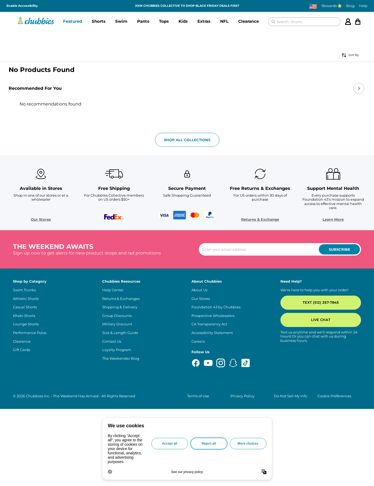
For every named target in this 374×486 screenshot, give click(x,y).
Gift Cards (21, 458)
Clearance (248, 21)
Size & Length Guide (120, 441)
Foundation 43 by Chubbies (215, 416)
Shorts (98, 21)
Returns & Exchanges (121, 407)
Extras (203, 21)
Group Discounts (117, 424)
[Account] (348, 21)
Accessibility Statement (212, 441)
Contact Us (111, 450)
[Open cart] (358, 21)
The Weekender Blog (120, 467)
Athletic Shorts (26, 407)
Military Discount (117, 433)
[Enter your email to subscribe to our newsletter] (280, 358)
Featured (72, 21)
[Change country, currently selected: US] (313, 6)
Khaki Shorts (24, 424)
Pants (143, 21)
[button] (72, 21)
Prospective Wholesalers (212, 424)
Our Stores (41, 328)
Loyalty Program (116, 458)
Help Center (113, 398)
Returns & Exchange (260, 328)
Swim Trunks (24, 398)
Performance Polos (29, 441)
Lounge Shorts (26, 433)
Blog (350, 6)
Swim (121, 21)
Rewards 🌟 (332, 6)
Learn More (333, 328)
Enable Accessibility (22, 6)
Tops (164, 21)
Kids (183, 21)
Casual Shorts (25, 416)
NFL (224, 21)
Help (363, 6)
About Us (199, 398)
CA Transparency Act (209, 433)
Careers (198, 450)
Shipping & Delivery (119, 416)
